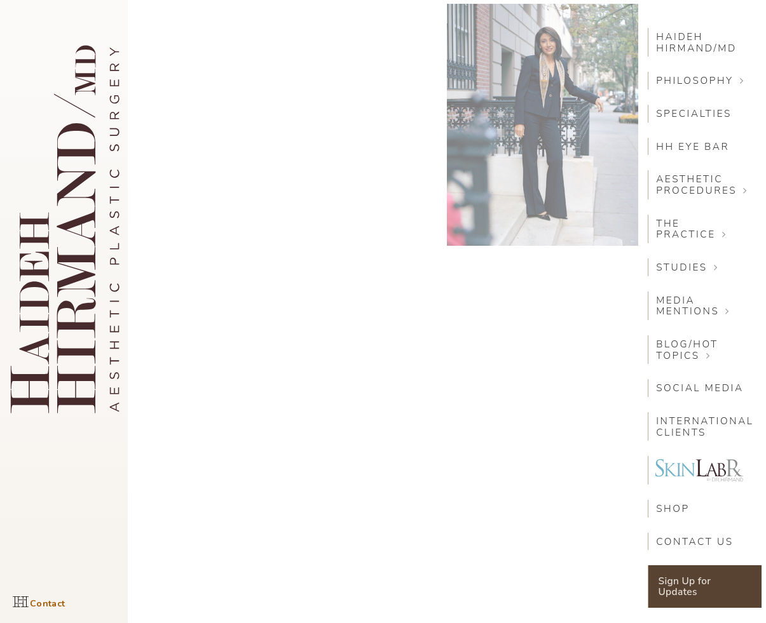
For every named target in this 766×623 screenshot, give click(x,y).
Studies (682, 267)
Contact (47, 604)
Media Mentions (687, 305)
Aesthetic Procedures (696, 184)
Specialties (694, 113)
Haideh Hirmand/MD (696, 42)
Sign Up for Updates (685, 586)
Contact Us (695, 541)
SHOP (673, 508)
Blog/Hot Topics (687, 349)
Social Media (700, 387)
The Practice (686, 229)
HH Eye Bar (692, 146)
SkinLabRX (699, 470)
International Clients (705, 426)
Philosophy (695, 80)
